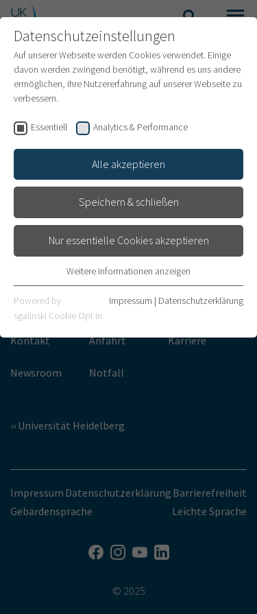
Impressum (130, 300)
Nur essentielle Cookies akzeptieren (129, 240)
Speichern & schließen (129, 202)
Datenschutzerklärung (200, 300)
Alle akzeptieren (128, 164)
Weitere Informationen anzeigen (128, 271)
